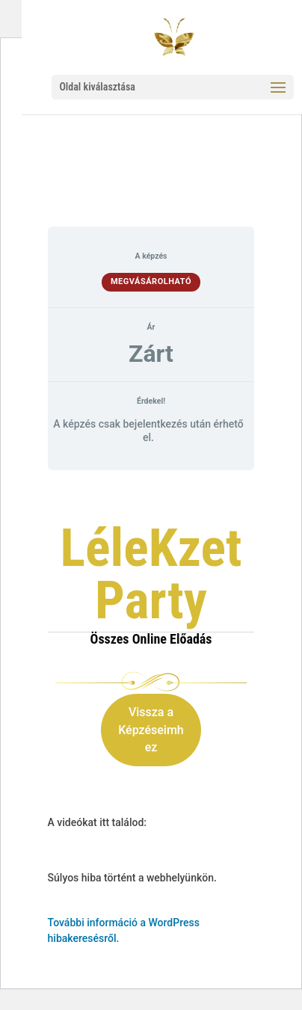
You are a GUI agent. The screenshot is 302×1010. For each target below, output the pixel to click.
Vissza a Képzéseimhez (151, 730)
